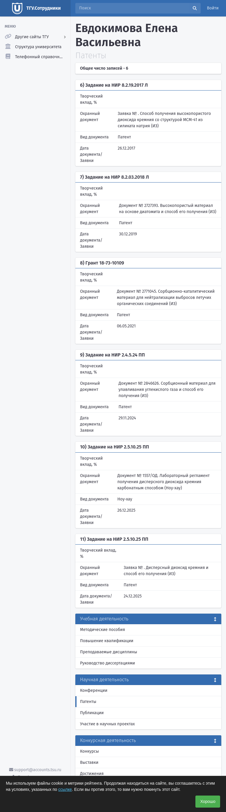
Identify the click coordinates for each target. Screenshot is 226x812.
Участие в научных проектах (107, 723)
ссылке (65, 789)
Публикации (92, 712)
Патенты (88, 701)
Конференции (93, 690)
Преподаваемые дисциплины (108, 651)
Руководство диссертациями (107, 663)
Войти (213, 8)
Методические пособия (102, 629)
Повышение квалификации (106, 640)
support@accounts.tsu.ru (35, 769)
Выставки (89, 762)
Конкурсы (89, 751)
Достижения (92, 773)
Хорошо (207, 801)
